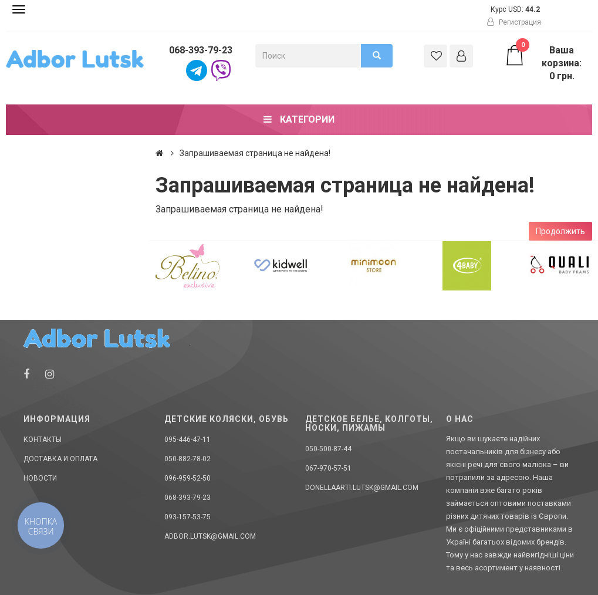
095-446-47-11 (187, 439)
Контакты (42, 439)
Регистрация (514, 22)
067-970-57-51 (328, 468)
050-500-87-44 (328, 449)
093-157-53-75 (187, 517)
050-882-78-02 (187, 459)
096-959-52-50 (187, 478)
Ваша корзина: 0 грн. (543, 63)
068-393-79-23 (200, 50)
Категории (299, 119)
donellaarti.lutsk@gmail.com (361, 488)
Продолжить (560, 231)
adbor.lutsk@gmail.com (210, 536)
